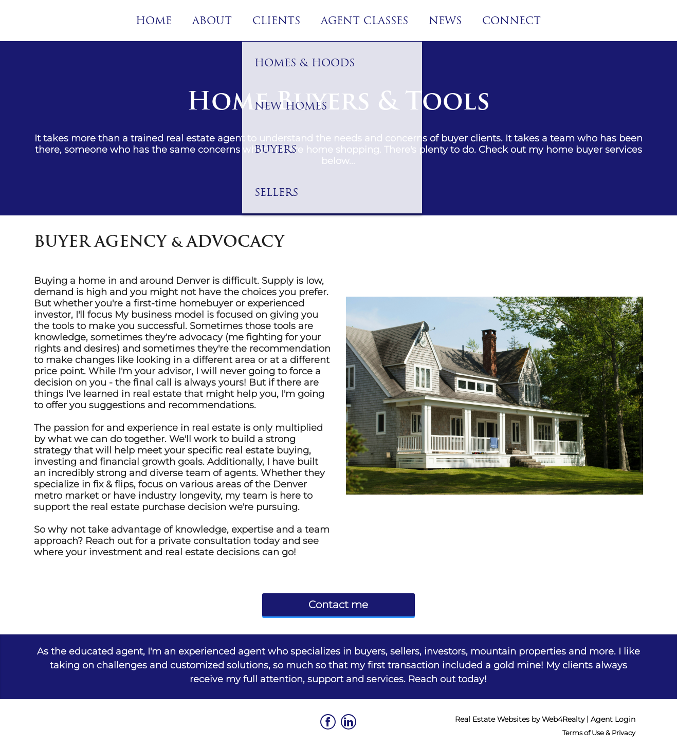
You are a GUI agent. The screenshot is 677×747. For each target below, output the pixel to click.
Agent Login (613, 719)
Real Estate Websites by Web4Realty (519, 719)
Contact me (338, 604)
